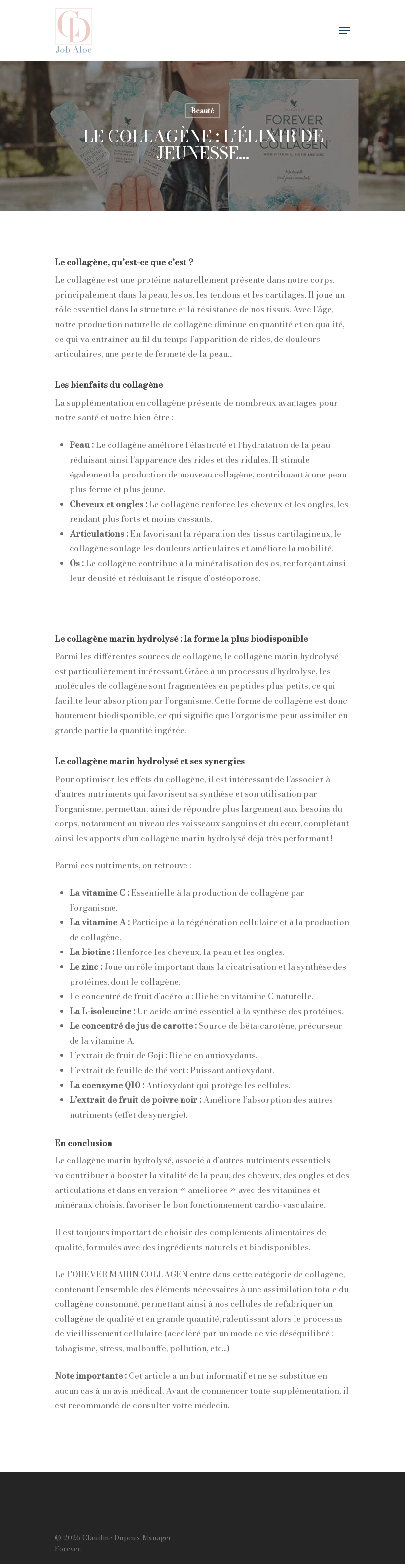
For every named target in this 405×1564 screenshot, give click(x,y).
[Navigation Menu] (344, 30)
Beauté (202, 110)
